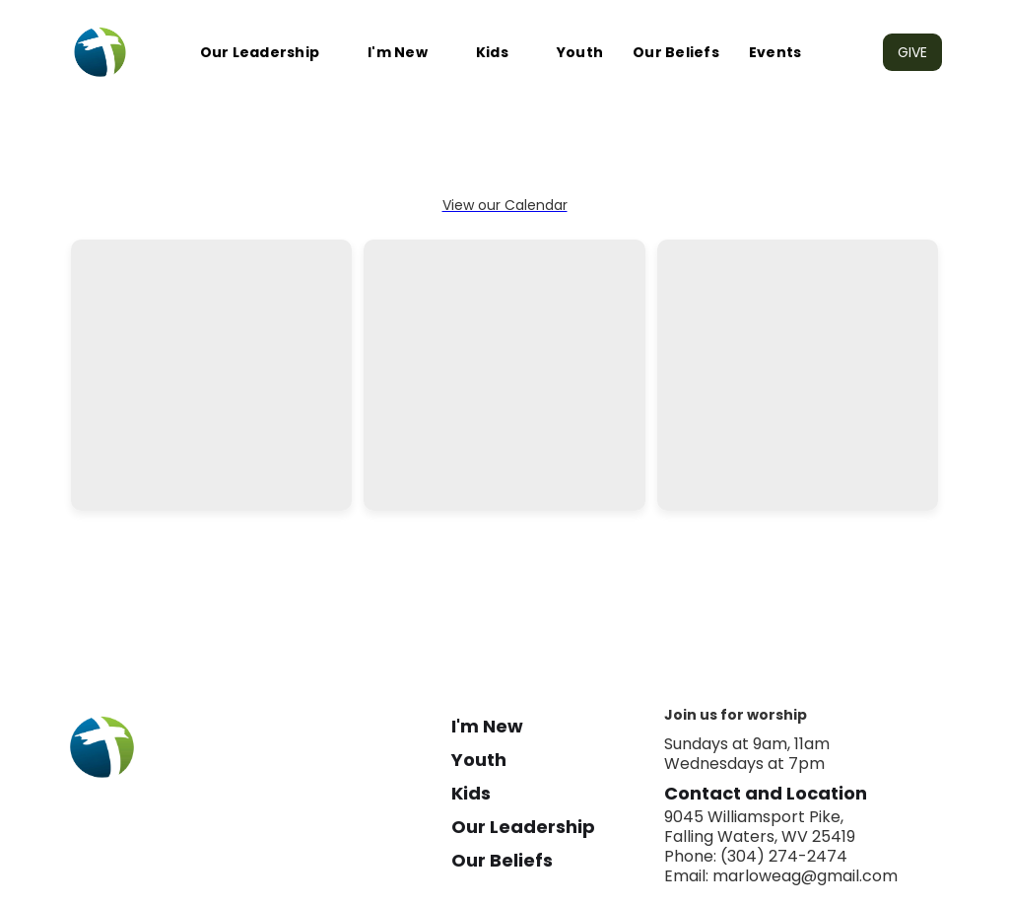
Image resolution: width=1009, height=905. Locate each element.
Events (775, 52)
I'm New (398, 52)
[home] (100, 52)
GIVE (912, 52)
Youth (580, 52)
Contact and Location (765, 793)
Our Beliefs (676, 52)
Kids (492, 52)
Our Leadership (260, 52)
